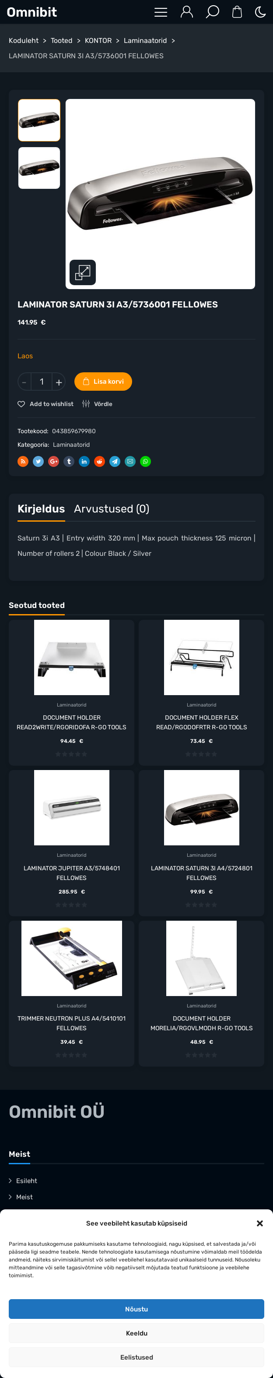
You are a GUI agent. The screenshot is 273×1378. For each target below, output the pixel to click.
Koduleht (23, 40)
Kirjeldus (41, 508)
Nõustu (136, 1309)
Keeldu (136, 1333)
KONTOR (98, 40)
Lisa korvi (109, 381)
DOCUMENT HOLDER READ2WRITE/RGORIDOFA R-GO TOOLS (71, 722)
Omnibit (32, 12)
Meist (24, 1197)
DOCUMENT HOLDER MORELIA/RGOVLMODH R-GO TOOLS (201, 1023)
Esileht (26, 1181)
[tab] (41, 511)
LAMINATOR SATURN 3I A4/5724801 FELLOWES (201, 873)
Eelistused (136, 1357)
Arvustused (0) (111, 508)
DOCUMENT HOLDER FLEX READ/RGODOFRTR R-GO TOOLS (201, 722)
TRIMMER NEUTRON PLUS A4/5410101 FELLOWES (72, 1023)
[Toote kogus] (41, 381)
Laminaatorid (145, 40)
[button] (260, 1223)
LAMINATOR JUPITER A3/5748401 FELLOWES (72, 873)
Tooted (62, 40)
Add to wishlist (51, 404)
